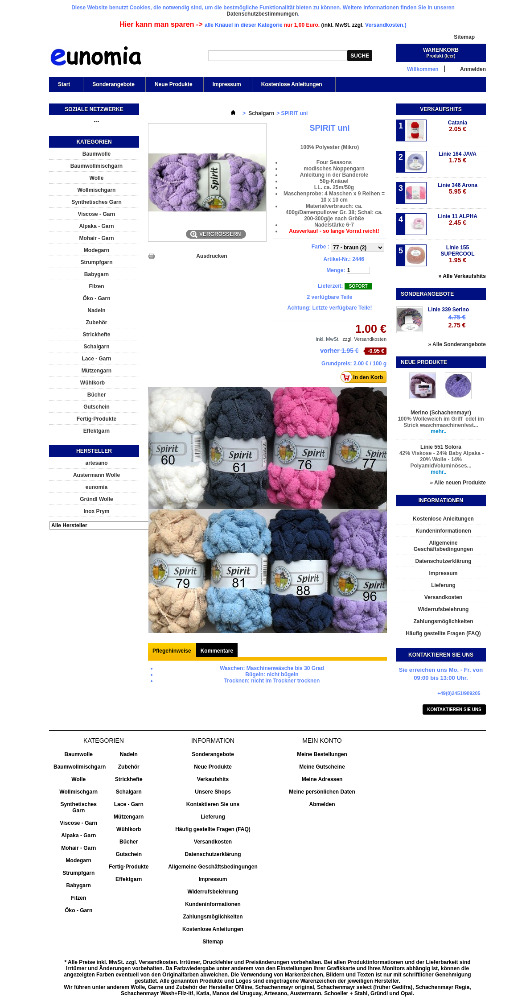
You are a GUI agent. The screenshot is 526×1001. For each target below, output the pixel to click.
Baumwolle (96, 154)
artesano (96, 463)
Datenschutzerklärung (443, 561)
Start (63, 86)
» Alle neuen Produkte (458, 483)
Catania (457, 126)
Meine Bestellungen (322, 754)
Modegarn (96, 250)
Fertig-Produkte (96, 419)
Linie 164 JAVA (458, 157)
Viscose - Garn (96, 214)
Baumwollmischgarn (96, 166)
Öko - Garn (96, 298)
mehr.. (438, 431)
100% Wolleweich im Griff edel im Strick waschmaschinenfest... (441, 422)
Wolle (97, 178)
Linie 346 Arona (457, 188)
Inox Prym (96, 511)
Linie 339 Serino (448, 309)
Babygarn (96, 274)
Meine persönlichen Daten (322, 792)
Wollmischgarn (97, 190)
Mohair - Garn (96, 238)
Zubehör (96, 322)
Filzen (96, 286)
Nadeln (96, 310)
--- (96, 121)
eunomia (96, 487)
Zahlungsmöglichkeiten (443, 621)
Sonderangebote (113, 84)
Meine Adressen (322, 779)
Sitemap (464, 37)
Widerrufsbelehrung (443, 609)
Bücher (96, 395)
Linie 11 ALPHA (457, 219)
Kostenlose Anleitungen (291, 86)
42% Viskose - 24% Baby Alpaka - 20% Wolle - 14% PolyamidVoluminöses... (441, 459)
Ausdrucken (211, 256)
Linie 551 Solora (440, 447)
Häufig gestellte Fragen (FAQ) (443, 633)
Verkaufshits (440, 109)
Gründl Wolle (96, 499)
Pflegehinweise (171, 651)
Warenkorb (441, 50)
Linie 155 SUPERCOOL (457, 254)
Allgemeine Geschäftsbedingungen (443, 546)
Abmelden (322, 804)
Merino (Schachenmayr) (441, 413)
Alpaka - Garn (96, 226)
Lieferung (443, 585)
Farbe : (321, 247)
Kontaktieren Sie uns (454, 709)
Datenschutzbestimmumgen (262, 14)
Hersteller (94, 451)
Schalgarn (96, 346)
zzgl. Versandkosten (364, 339)
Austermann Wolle (96, 475)
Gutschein (96, 407)
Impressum (227, 84)
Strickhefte (96, 334)
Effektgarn (96, 431)
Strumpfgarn (97, 262)
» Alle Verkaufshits (462, 276)
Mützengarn (96, 371)
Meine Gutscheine (322, 767)
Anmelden (473, 69)
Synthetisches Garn (96, 202)
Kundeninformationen (443, 531)
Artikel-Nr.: (337, 259)
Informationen (441, 500)
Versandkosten (443, 597)
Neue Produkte (174, 84)
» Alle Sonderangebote (457, 344)
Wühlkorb (92, 383)
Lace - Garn (96, 359)
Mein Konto (321, 740)
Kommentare (217, 651)
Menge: (335, 270)
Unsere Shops (213, 792)
